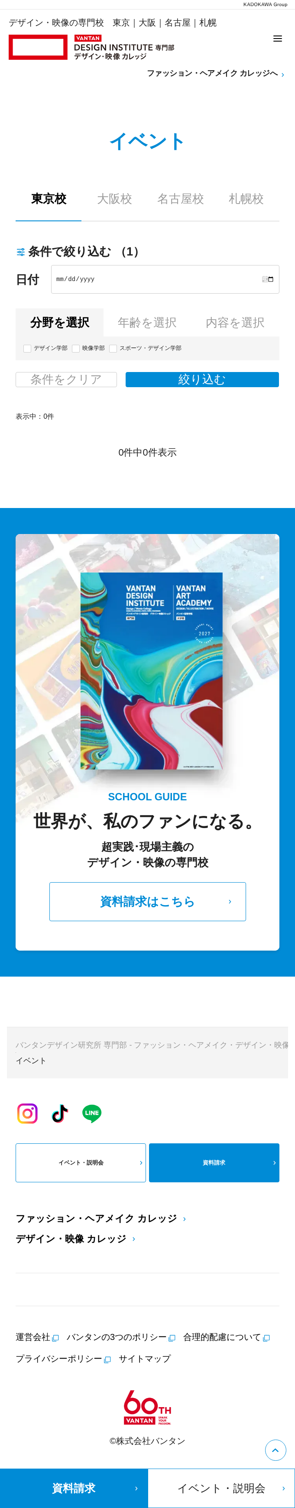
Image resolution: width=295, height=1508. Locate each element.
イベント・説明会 (101, 1162)
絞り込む (202, 379)
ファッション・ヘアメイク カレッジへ (216, 73)
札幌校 (246, 198)
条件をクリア (66, 379)
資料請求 (240, 1162)
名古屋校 (180, 198)
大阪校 (114, 198)
